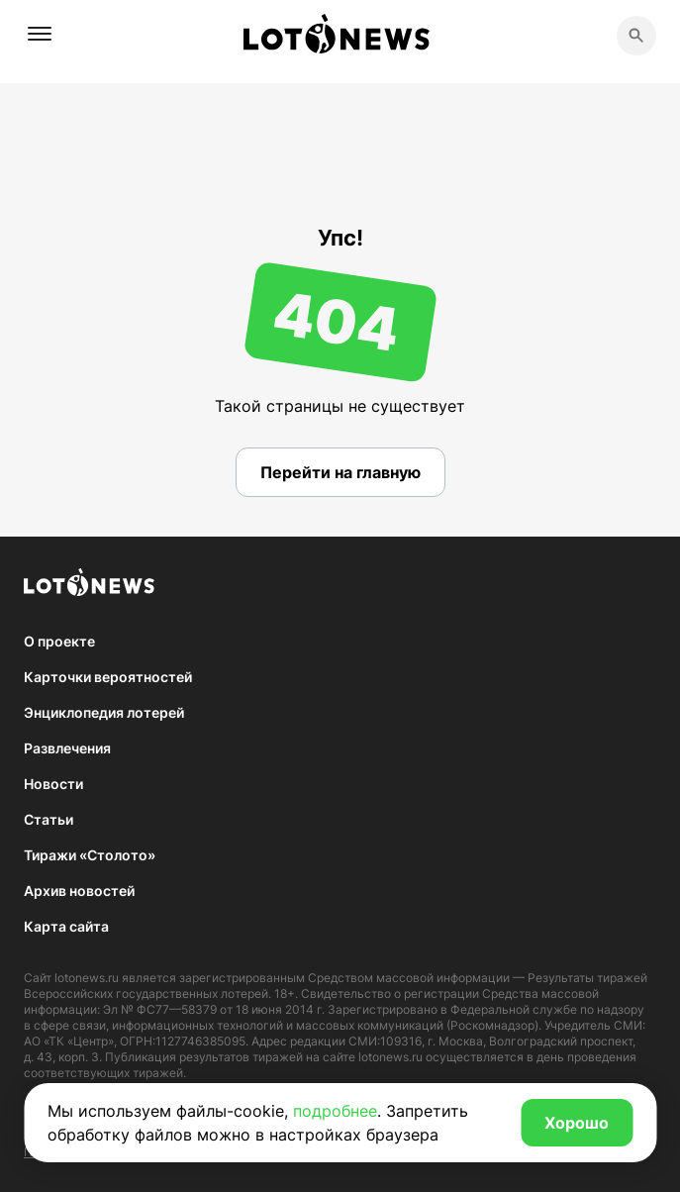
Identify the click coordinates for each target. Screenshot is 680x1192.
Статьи (48, 819)
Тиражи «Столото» (89, 854)
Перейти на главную (340, 472)
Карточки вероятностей (108, 676)
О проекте (59, 641)
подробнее (335, 1111)
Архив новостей (79, 890)
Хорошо (576, 1123)
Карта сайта (66, 926)
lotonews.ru (86, 977)
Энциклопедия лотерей (104, 712)
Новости (53, 783)
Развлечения (67, 748)
